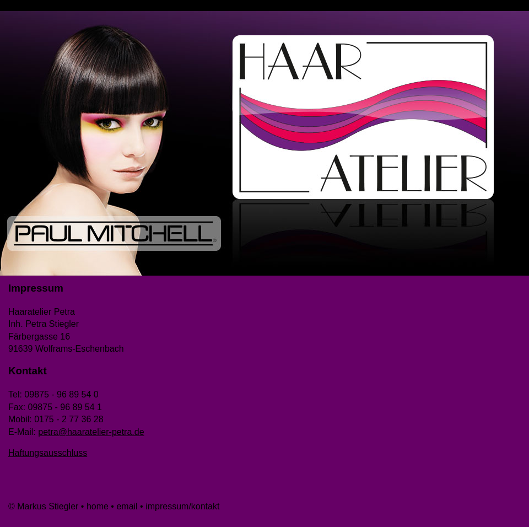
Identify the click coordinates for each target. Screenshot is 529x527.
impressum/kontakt (182, 506)
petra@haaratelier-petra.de (91, 432)
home (98, 506)
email (128, 506)
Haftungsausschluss (47, 453)
